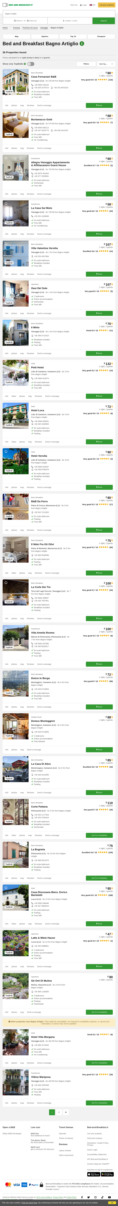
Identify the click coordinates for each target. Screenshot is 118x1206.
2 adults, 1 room (70, 21)
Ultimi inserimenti (66, 1155)
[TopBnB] (30, 64)
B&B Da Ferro (39, 501)
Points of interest (66, 1138)
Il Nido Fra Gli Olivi (42, 544)
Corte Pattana (39, 806)
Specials (62, 1133)
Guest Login (92, 1150)
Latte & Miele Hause (43, 937)
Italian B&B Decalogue (12, 1133)
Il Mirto (35, 327)
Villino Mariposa (41, 1077)
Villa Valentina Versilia (44, 248)
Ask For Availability (99, 835)
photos (14, 105)
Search (104, 21)
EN (92, 5)
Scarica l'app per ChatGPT (98, 1164)
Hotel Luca (37, 410)
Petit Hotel (37, 367)
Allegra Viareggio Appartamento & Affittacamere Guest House (50, 164)
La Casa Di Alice (41, 763)
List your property (107, 5)
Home (5, 28)
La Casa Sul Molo (41, 208)
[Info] (25, 64)
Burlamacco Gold (41, 119)
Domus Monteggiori (43, 721)
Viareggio (44, 28)
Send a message (44, 105)
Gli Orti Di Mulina (41, 980)
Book (99, 105)
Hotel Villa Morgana (43, 1037)
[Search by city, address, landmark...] (59, 13)
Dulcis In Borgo (40, 678)
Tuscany (16, 28)
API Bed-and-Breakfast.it (97, 1159)
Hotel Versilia (39, 455)
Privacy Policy (58, 1197)
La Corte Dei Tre (41, 587)
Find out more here (29, 1203)
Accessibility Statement (97, 1154)
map (22, 105)
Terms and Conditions (44, 1197)
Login (83, 5)
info (6, 105)
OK (112, 1203)
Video (13, 396)
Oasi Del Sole (39, 288)
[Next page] (66, 1112)
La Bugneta (38, 849)
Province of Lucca (30, 28)
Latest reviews (65, 1150)
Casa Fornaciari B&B (43, 76)
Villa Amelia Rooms (43, 632)
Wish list (73, 5)
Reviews (30, 105)
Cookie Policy (71, 1197)
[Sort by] (106, 63)
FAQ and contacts (94, 1138)
